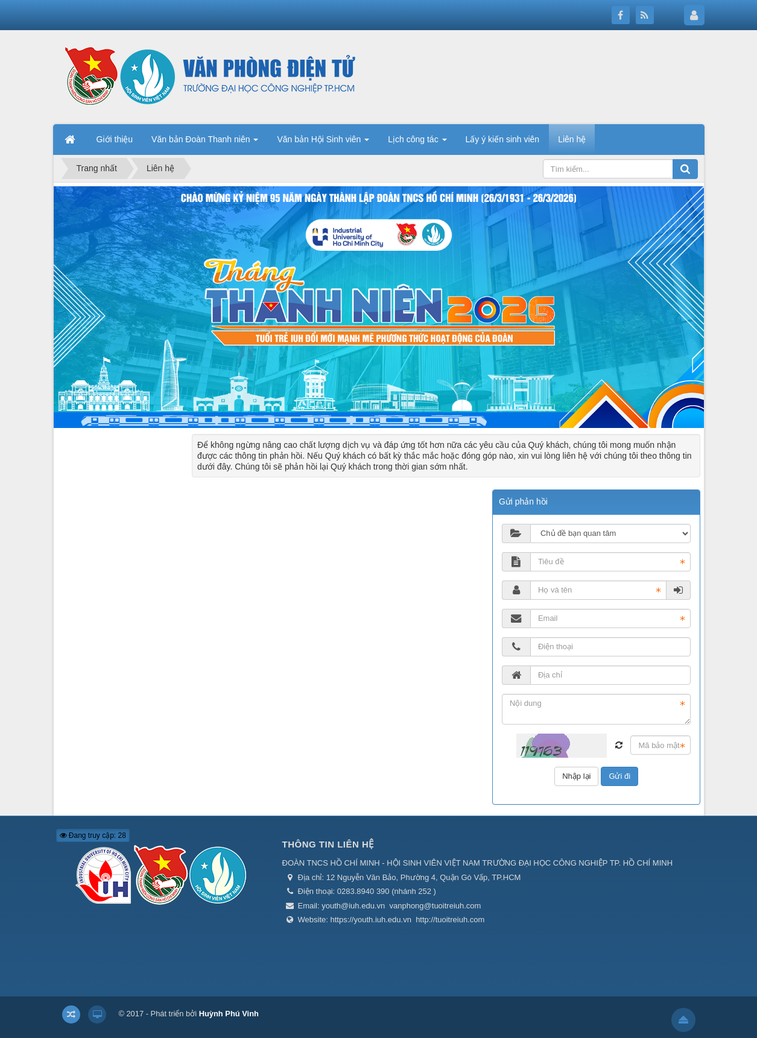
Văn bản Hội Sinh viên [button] (323, 142)
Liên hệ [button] (572, 139)
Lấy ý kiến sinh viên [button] (503, 139)
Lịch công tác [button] (417, 142)
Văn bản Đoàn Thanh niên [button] (204, 142)
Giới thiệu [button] (115, 139)
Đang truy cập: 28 (93, 835)
